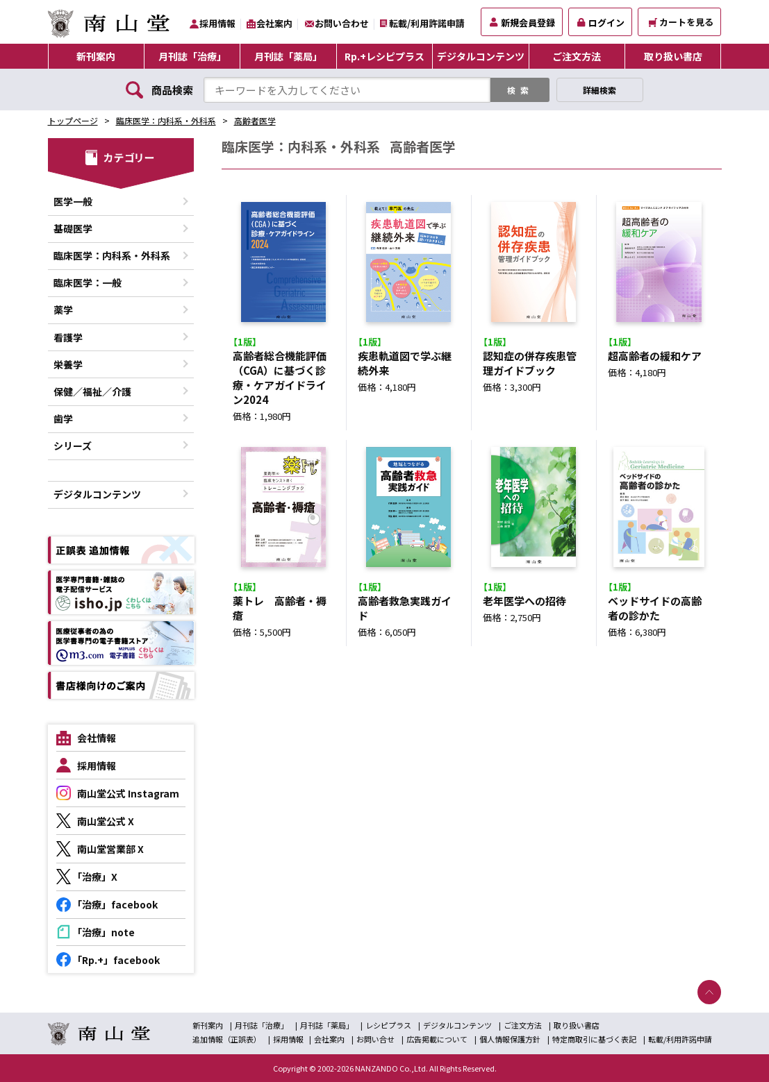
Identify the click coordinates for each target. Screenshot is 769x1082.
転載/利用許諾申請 (427, 23)
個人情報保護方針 (509, 1039)
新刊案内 (95, 56)
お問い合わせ (342, 23)
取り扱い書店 (673, 56)
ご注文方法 (576, 56)
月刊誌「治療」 (192, 56)
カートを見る (681, 21)
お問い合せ (375, 1039)
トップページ (73, 120)
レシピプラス (388, 1025)
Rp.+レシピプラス (384, 56)
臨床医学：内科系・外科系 (166, 120)
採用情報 (217, 23)
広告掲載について (437, 1039)
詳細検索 (599, 90)
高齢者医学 (255, 120)
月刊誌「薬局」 (288, 56)
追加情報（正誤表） (226, 1039)
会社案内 (274, 23)
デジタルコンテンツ (480, 56)
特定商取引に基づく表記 (594, 1039)
